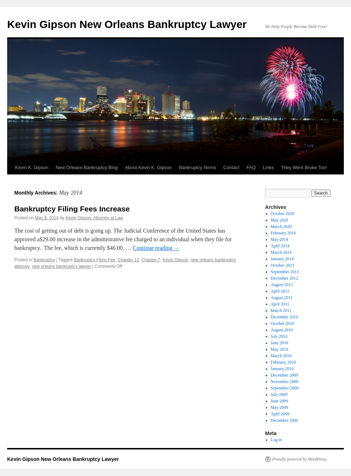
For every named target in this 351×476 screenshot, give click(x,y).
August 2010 (282, 329)
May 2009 (279, 407)
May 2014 (279, 239)
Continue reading (156, 248)
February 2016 (283, 232)
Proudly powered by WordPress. (299, 459)
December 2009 (284, 375)
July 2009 (279, 394)
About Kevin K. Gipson (148, 167)
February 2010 (283, 362)
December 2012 (284, 278)
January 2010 (282, 368)
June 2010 (279, 342)
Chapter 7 (150, 259)
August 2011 (282, 297)
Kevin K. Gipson (31, 167)
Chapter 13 (128, 259)
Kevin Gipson (175, 259)
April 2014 (280, 245)
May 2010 (279, 349)
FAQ (251, 167)
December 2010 (284, 316)
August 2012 (282, 284)
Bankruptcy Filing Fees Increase (72, 209)
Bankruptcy (44, 259)
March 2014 (281, 252)
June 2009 (279, 400)
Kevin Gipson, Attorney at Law (94, 217)
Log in (276, 439)
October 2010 (282, 323)
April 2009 (280, 413)
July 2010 (279, 336)
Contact (231, 167)
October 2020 (282, 213)
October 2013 (282, 265)
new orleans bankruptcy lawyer (61, 266)
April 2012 (280, 291)
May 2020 (279, 220)
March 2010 (281, 355)
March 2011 (281, 310)
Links (268, 167)
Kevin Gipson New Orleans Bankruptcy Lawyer (127, 24)
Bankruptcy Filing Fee (94, 259)
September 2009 (285, 388)
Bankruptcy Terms (197, 167)
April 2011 (280, 304)
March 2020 (281, 226)
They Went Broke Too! (304, 167)
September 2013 (285, 271)
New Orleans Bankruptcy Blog (86, 167)
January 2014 (282, 258)
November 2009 (285, 381)
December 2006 (284, 420)
